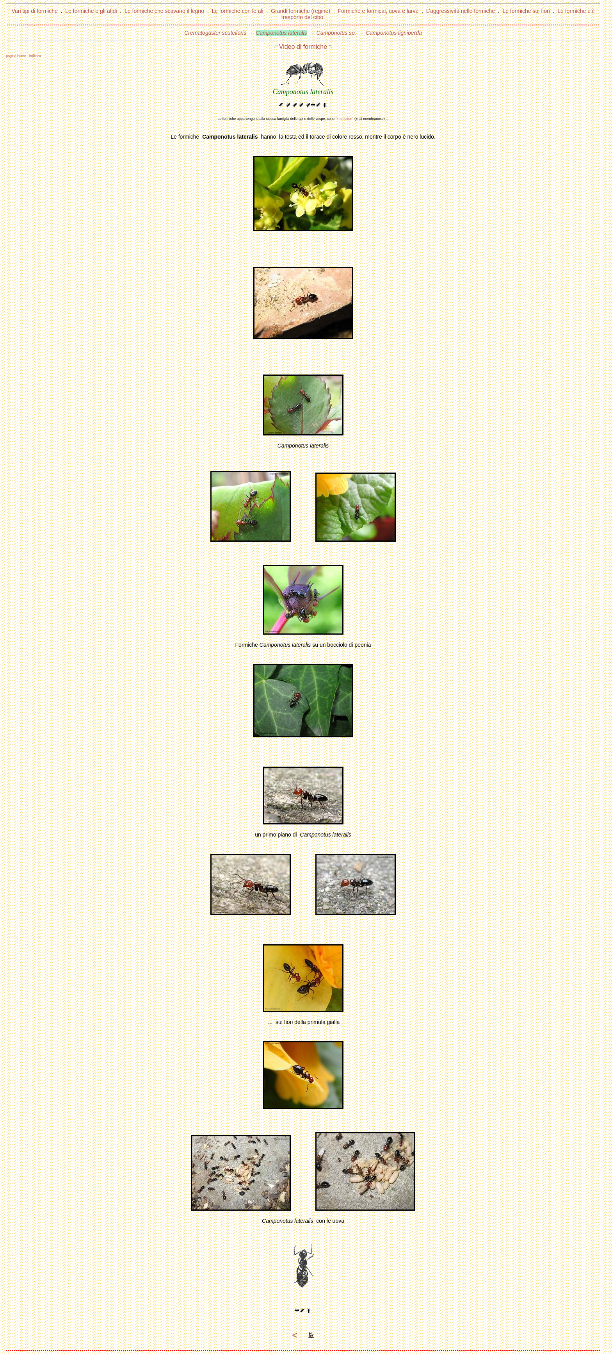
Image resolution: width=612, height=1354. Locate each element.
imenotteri (344, 119)
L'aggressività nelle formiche (460, 11)
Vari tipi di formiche (35, 11)
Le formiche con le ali (237, 11)
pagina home (16, 56)
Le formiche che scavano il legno (164, 11)
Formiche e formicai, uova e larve (378, 11)
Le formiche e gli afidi (91, 11)
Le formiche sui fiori (526, 11)
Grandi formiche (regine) (300, 11)
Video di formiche (303, 46)
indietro (35, 56)
